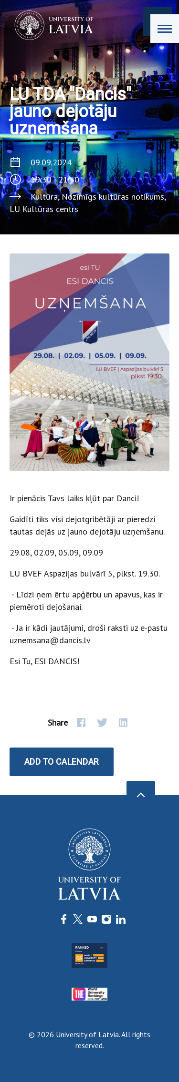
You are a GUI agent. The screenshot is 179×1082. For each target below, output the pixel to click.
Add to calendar (61, 762)
